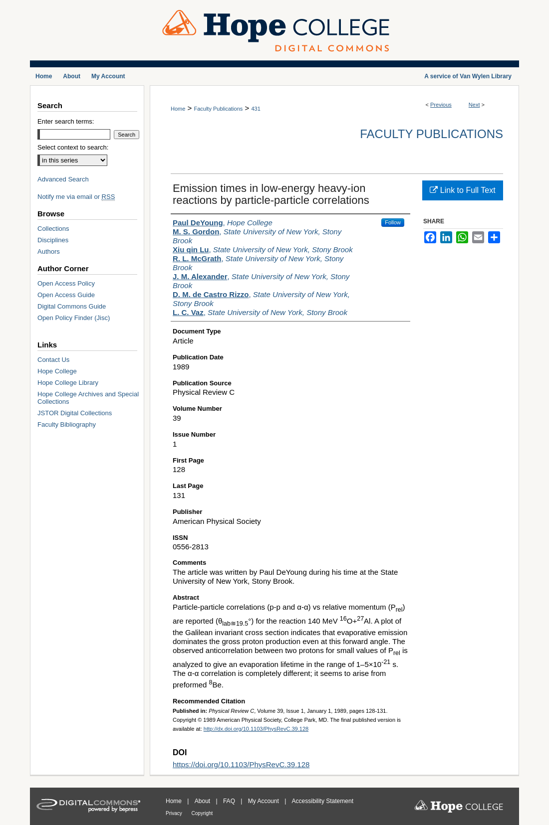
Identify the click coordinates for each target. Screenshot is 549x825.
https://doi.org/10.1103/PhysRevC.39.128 (241, 764)
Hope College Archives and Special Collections (88, 397)
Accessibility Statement (322, 801)
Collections (53, 228)
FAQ (230, 801)
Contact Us (53, 359)
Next (474, 105)
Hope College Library (67, 382)
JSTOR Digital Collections (74, 413)
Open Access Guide (66, 295)
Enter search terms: (65, 121)
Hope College (57, 371)
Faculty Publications (218, 109)
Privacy (175, 813)
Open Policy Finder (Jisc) (73, 318)
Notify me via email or (76, 196)
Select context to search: (72, 147)
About (203, 801)
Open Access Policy (66, 283)
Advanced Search (63, 179)
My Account (264, 801)
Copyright (202, 813)
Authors (48, 251)
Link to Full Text (462, 190)
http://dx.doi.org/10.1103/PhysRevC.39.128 (256, 729)
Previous (441, 105)
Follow (393, 222)
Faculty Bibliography (66, 424)
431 (255, 109)
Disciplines (52, 240)
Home (178, 109)
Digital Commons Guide (71, 306)
